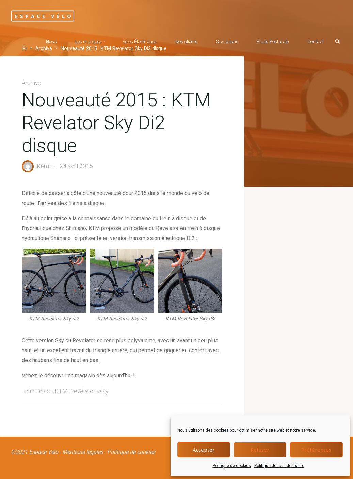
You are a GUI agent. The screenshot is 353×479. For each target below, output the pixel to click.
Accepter (204, 449)
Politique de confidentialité (279, 465)
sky (104, 391)
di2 (30, 391)
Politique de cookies (232, 465)
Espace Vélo (44, 16)
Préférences (316, 449)
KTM (61, 391)
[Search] (337, 42)
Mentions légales (82, 452)
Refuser (260, 449)
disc (44, 391)
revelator (83, 391)
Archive (31, 83)
